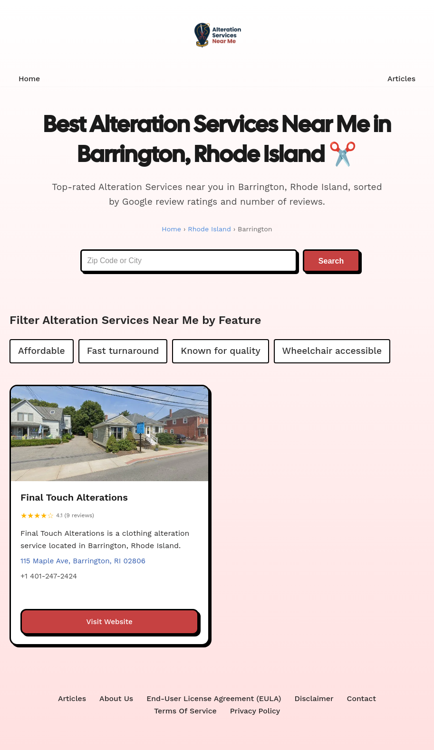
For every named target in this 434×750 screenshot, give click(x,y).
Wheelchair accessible (332, 351)
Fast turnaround (123, 351)
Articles (401, 78)
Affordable (41, 351)
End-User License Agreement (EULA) (214, 698)
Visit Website (110, 622)
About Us (115, 698)
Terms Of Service (185, 711)
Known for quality (220, 351)
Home (29, 78)
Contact (362, 698)
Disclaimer (315, 698)
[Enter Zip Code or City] (188, 261)
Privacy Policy (255, 711)
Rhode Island (209, 229)
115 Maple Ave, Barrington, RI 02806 (82, 561)
